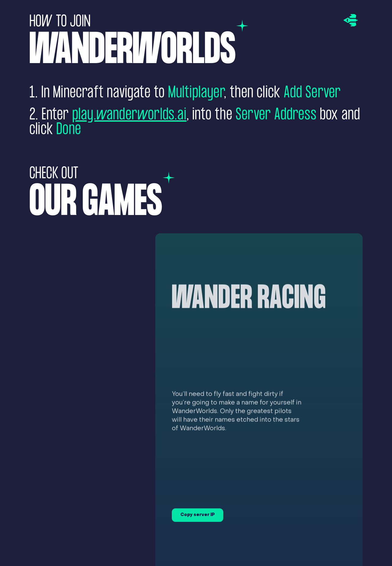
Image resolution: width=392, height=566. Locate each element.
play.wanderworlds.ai (129, 115)
